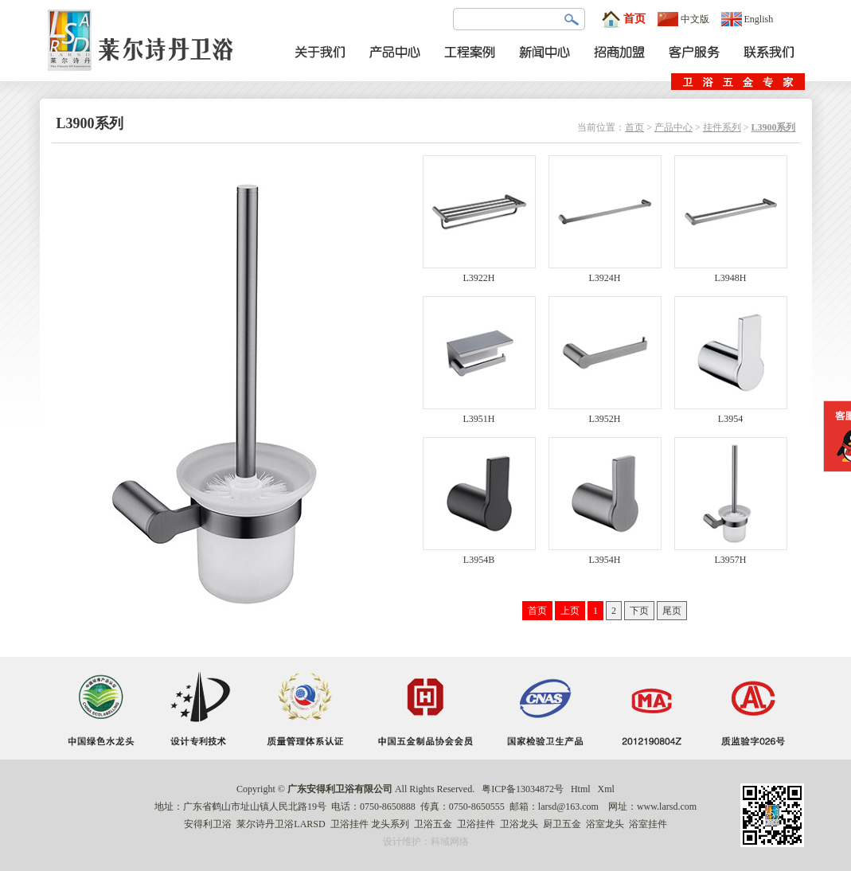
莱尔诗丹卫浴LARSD (280, 824)
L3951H (479, 414)
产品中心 (673, 127)
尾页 (671, 610)
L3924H (605, 273)
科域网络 (450, 841)
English (747, 19)
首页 (623, 19)
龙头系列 (390, 824)
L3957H (730, 555)
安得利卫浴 (208, 824)
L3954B (479, 555)
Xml (606, 789)
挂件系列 (722, 127)
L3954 (730, 414)
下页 (639, 610)
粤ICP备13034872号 (523, 789)
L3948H (730, 273)
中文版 (683, 19)
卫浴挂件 (349, 824)
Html (581, 789)
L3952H (605, 414)
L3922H (479, 273)
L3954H (605, 555)
